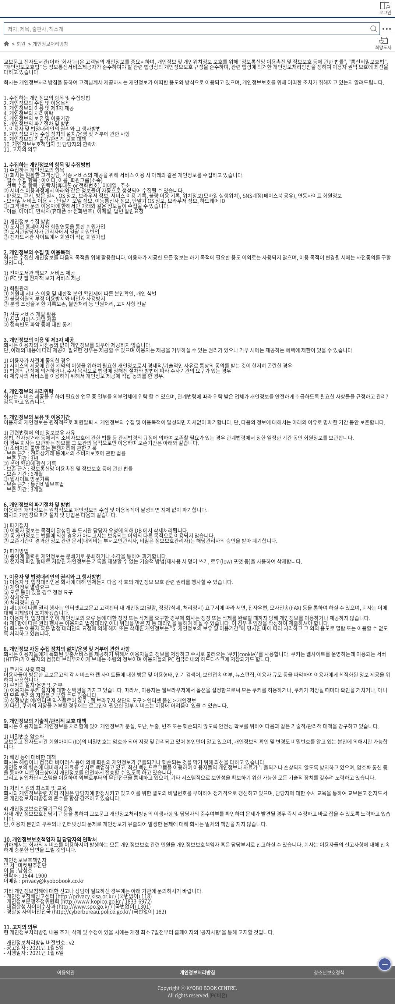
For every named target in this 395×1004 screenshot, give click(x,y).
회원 (21, 43)
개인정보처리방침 (50, 43)
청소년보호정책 (329, 972)
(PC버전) (218, 994)
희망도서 (383, 47)
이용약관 (66, 972)
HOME (6, 43)
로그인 (385, 12)
